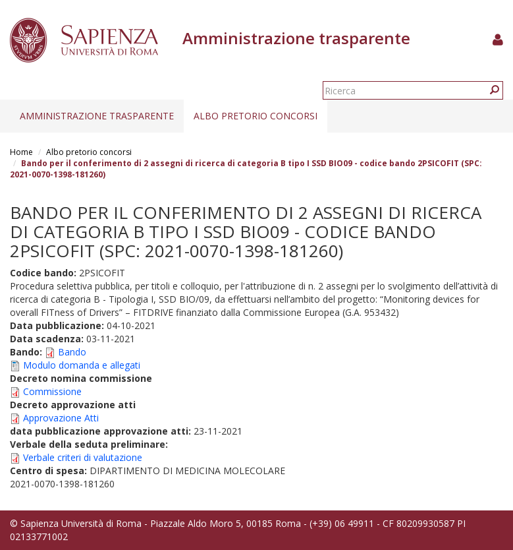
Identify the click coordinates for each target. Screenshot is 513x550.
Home (21, 152)
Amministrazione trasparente (97, 115)
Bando (72, 352)
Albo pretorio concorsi (255, 115)
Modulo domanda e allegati (81, 365)
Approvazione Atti (61, 418)
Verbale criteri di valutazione (82, 457)
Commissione (52, 391)
